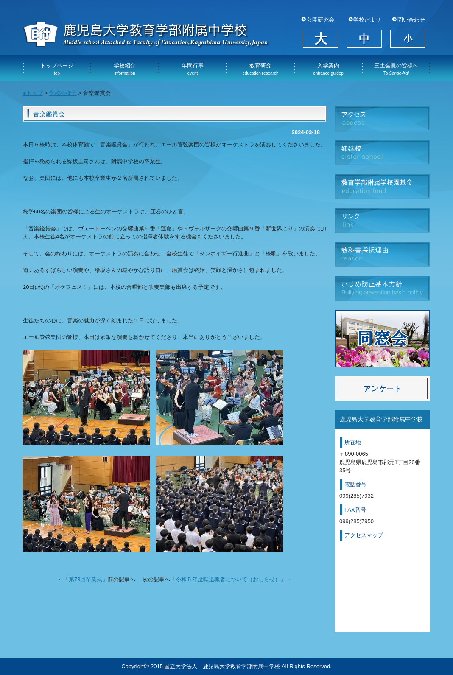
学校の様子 (63, 93)
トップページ (56, 69)
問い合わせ (411, 20)
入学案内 (328, 69)
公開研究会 (320, 20)
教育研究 (260, 69)
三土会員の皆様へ (396, 69)
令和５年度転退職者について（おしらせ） (228, 579)
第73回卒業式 (85, 579)
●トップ (33, 93)
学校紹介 (125, 69)
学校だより (367, 20)
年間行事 (193, 69)
